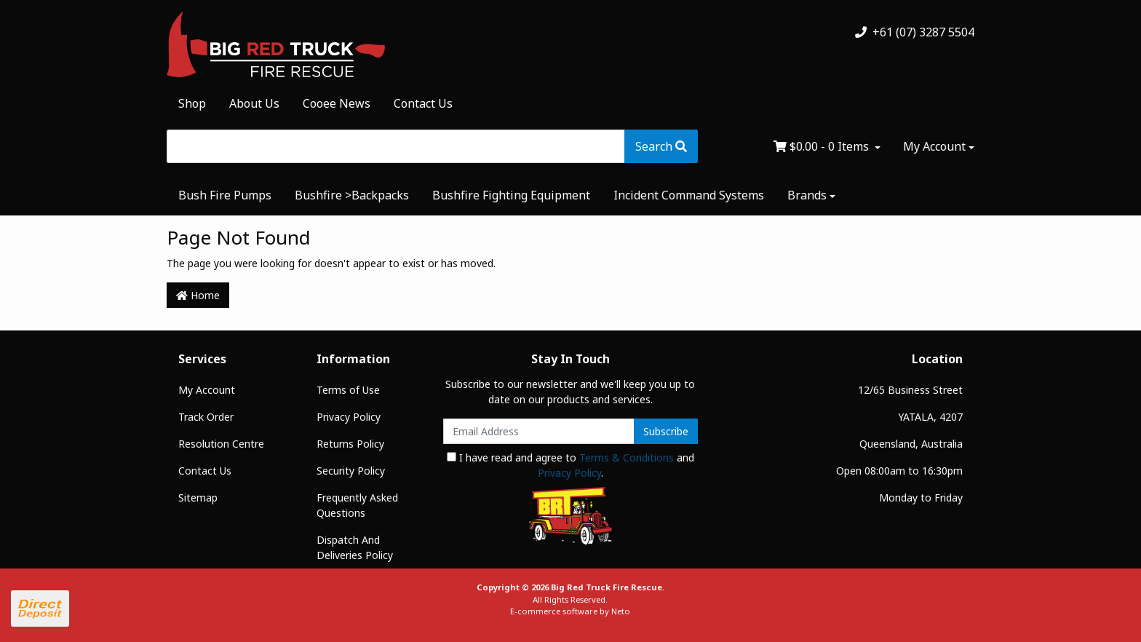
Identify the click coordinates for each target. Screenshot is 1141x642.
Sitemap (198, 497)
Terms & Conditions (626, 457)
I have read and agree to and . (570, 465)
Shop (192, 103)
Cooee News (336, 103)
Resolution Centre (221, 444)
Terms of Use (348, 390)
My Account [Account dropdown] (934, 146)
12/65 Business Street (910, 390)
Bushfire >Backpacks (352, 195)
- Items (823, 146)
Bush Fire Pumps (224, 195)
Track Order (206, 417)
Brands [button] (807, 195)
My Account (206, 390)
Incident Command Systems (688, 195)
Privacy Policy (349, 417)
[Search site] (661, 146)
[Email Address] (539, 431)
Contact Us (423, 103)
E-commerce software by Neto (570, 611)
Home (198, 295)
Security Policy (351, 470)
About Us (254, 103)
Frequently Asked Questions (357, 505)
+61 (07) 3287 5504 (914, 32)
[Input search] (396, 146)
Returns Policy (350, 444)
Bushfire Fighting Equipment (511, 195)
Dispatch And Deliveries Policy (355, 547)
